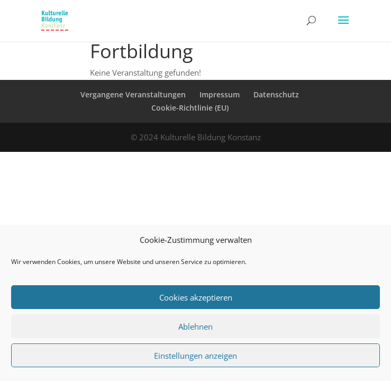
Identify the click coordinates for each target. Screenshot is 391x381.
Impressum (219, 94)
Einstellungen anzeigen (195, 355)
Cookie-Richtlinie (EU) (190, 108)
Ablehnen (195, 326)
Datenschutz (276, 94)
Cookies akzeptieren (195, 297)
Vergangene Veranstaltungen (133, 94)
